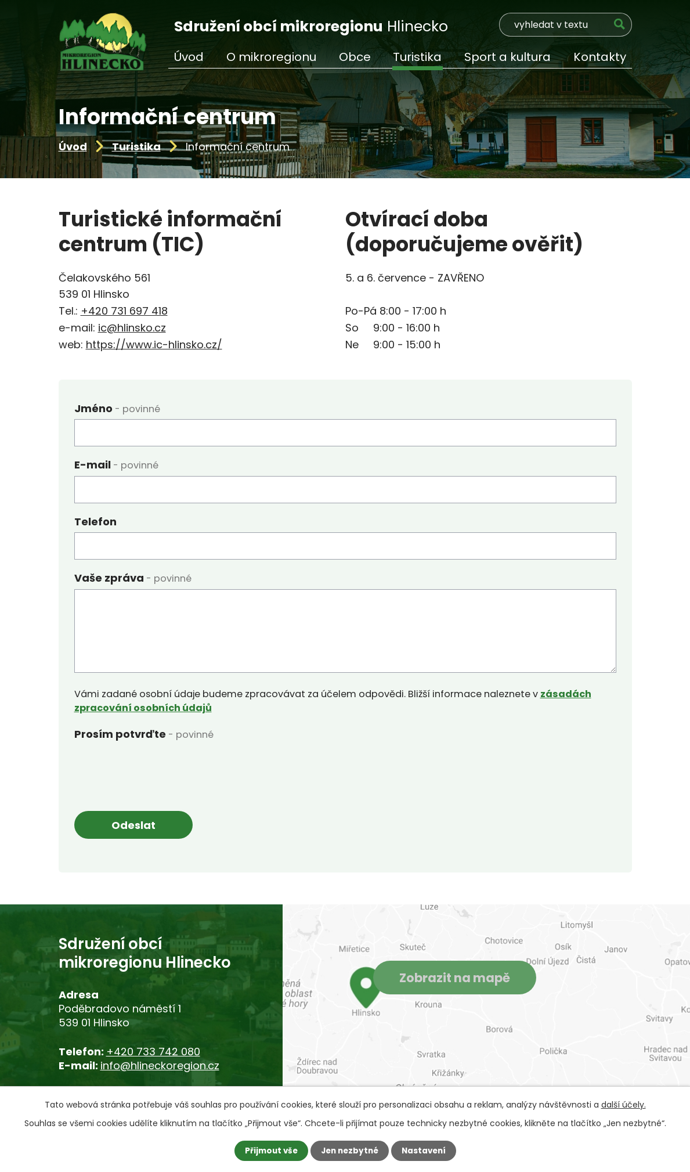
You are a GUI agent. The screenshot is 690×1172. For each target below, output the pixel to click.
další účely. (623, 1104)
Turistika (136, 146)
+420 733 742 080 (153, 1052)
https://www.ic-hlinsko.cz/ (154, 344)
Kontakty (599, 57)
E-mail (116, 464)
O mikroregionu (271, 57)
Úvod (73, 146)
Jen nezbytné (349, 1150)
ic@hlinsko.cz (132, 327)
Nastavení (426, 1150)
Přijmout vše (268, 1150)
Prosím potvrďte (144, 734)
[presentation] (162, 767)
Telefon (95, 521)
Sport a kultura (507, 57)
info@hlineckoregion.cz (159, 1066)
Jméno (117, 408)
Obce (355, 57)
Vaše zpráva (133, 578)
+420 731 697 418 (124, 311)
